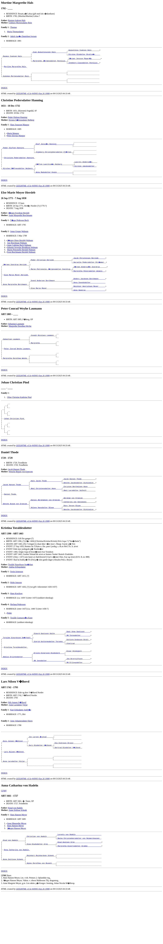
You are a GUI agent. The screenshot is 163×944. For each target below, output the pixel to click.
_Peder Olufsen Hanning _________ (18, 154)
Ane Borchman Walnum (17, 253)
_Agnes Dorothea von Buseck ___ (41, 914)
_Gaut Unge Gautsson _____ (78, 666)
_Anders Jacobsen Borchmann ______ (89, 291)
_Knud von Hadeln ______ (13, 887)
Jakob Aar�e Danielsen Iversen (23, 36)
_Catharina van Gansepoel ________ (79, 534)
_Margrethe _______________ (43, 360)
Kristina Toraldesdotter (16, 684)
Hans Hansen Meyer (18, 860)
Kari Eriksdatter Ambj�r (20, 750)
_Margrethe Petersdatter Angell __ (89, 282)
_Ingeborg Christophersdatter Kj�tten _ (54, 159)
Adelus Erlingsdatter (17, 601)
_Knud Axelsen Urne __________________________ (79, 889)
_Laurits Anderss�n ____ (85, 170)
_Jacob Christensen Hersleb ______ (89, 268)
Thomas (13, 27)
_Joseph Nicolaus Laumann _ (43, 351)
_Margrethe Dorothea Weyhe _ (15, 378)
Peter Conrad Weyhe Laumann (17, 367)
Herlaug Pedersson (17, 639)
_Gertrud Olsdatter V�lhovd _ (68, 789)
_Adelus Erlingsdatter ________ (17, 696)
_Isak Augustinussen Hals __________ (49, 53)
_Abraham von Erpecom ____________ (79, 530)
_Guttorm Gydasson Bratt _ (78, 675)
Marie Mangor (13, 139)
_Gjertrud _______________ (78, 680)
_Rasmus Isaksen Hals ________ (16, 57)
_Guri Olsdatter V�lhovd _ (41, 787)
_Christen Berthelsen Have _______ (79, 516)
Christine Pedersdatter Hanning (19, 165)
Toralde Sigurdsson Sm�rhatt (20, 599)
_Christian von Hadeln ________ (41, 882)
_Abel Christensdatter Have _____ (46, 518)
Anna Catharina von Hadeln (17, 898)
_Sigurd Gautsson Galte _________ (49, 668)
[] (3, 927)
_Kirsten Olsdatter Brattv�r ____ (84, 55)
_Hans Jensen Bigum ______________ (79, 539)
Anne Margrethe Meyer (16, 868)
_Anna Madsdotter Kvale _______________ (53, 182)
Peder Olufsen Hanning (17, 123)
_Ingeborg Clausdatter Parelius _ (83, 64)
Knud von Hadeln (15, 853)
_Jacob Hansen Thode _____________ (79, 507)
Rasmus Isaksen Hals (16, 20)
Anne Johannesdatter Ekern (21, 761)
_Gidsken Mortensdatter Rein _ (16, 80)
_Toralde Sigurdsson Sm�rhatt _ (17, 673)
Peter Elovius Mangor (16, 141)
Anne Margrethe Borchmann (20, 225)
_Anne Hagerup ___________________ (89, 305)
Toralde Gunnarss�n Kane (21, 652)
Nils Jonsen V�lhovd (17, 743)
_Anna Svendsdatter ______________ (89, 296)
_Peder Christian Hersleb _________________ (51, 270)
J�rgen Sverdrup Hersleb (18, 223)
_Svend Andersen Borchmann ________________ (51, 293)
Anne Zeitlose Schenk (18, 855)
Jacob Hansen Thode (16, 497)
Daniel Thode (10, 525)
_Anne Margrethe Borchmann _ (15, 298)
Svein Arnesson (16, 606)
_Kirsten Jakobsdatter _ (84, 175)
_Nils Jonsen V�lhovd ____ (15, 782)
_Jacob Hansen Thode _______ (15, 514)
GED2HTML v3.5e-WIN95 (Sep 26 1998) (33, 99)
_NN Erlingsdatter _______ (78, 703)
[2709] (3, 836)
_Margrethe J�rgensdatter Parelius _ (50, 62)
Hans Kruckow (16, 628)
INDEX (4, 93)
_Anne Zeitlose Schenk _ (13, 909)
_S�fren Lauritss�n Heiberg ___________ (54, 172)
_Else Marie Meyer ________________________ (51, 302)
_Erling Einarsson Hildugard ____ (49, 691)
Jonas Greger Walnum (19, 241)
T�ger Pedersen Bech (19, 230)
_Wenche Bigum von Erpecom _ (15, 537)
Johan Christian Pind (14, 443)
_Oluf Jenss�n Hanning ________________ (54, 149)
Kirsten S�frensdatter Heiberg (21, 125)
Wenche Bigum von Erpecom (21, 499)
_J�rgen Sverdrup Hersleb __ (16, 275)
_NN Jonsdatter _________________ (49, 700)
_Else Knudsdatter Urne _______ (41, 891)
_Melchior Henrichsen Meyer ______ (89, 300)
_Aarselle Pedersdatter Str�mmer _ (89, 273)
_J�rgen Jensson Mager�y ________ (84, 59)
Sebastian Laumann (16, 339)
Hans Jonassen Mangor (19, 130)
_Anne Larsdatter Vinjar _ (14, 805)
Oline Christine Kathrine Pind (19, 419)
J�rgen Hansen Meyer (16, 873)
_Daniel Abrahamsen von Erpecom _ (46, 532)
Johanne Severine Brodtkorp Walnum (22, 257)
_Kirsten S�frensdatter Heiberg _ (18, 177)
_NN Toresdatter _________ (78, 671)
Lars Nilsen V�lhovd (14, 794)
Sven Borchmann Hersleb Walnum (21, 262)
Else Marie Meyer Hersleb (16, 286)
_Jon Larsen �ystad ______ (41, 777)
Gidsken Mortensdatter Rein (20, 23)
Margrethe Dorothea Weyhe (20, 341)
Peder (9, 647)
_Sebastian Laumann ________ (15, 355)
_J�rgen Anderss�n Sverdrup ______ (90, 277)
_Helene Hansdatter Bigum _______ (46, 541)
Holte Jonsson (16, 617)
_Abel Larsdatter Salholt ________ (79, 521)
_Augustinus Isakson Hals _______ (83, 50)
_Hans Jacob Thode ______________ (46, 509)
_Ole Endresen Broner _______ (67, 784)
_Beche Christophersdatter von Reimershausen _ (79, 884)
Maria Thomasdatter (15, 32)
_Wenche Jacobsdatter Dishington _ (79, 512)
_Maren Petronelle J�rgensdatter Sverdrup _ (51, 280)
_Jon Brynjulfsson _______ (78, 698)
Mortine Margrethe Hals (15, 69)
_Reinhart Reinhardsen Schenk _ (41, 905)
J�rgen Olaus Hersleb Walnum (20, 250)
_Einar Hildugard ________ (78, 689)
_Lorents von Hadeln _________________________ (79, 880)
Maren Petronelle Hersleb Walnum (21, 260)
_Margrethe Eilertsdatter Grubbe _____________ (79, 893)
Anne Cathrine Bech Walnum (19, 255)
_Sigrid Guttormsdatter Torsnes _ (49, 678)
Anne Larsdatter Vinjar (18, 745)
